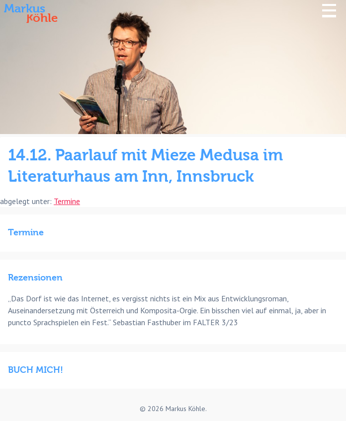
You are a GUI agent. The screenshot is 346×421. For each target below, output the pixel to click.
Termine (67, 201)
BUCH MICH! (35, 370)
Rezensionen (35, 278)
